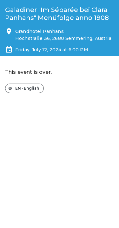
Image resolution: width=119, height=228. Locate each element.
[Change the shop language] (24, 88)
